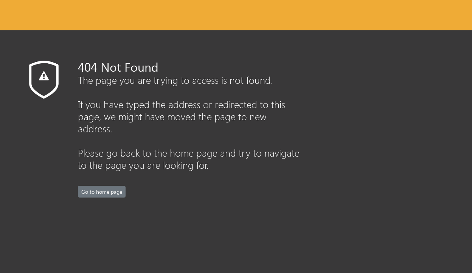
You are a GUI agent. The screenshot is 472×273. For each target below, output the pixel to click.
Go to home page (101, 191)
